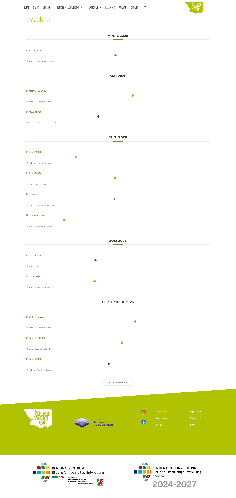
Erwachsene (92, 8)
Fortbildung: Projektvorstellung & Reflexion (59, 281)
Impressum (196, 411)
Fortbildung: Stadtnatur (44, 220)
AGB (192, 425)
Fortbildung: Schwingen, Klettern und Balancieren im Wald (69, 178)
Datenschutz (197, 418)
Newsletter (162, 418)
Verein (46, 8)
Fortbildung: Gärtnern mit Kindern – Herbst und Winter (66, 363)
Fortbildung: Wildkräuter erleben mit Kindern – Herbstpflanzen (73, 342)
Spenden (135, 8)
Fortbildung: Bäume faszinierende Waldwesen (60, 260)
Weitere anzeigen (118, 382)
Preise (159, 425)
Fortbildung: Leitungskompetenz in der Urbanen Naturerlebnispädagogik (79, 321)
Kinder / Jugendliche (68, 8)
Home (26, 8)
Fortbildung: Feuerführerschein (50, 156)
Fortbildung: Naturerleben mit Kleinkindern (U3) (61, 116)
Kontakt (123, 8)
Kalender (110, 8)
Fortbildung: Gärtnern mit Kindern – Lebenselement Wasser (69, 199)
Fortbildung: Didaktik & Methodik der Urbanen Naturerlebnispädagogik (78, 95)
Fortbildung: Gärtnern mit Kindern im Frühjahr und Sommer (70, 55)
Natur (36, 8)
